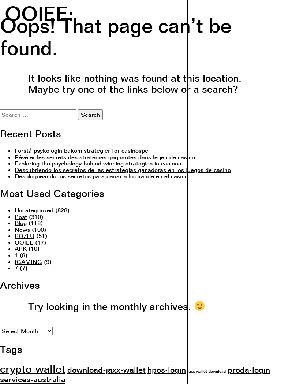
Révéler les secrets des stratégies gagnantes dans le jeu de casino (105, 157)
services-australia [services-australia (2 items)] (32, 379)
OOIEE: (39, 13)
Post (21, 216)
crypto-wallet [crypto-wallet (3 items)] (32, 368)
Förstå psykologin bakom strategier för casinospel (82, 150)
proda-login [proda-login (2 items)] (249, 369)
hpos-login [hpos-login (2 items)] (166, 369)
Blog (21, 223)
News (22, 229)
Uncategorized (34, 210)
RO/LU (24, 235)
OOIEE (24, 242)
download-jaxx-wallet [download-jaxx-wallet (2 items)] (106, 369)
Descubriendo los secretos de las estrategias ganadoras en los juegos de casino (123, 170)
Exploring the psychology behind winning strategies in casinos (98, 163)
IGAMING (28, 261)
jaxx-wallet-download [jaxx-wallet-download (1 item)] (207, 371)
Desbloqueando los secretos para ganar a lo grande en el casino (101, 176)
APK (21, 248)
